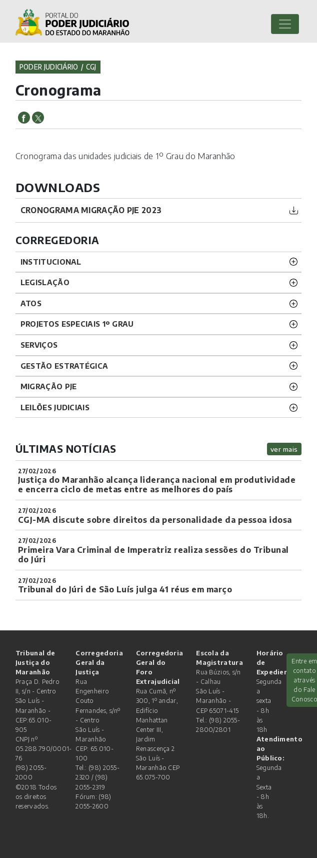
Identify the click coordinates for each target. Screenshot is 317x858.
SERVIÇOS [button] (39, 344)
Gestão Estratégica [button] (64, 365)
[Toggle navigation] (285, 24)
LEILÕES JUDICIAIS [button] (55, 407)
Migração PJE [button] (48, 386)
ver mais (284, 449)
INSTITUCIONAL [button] (51, 261)
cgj (91, 67)
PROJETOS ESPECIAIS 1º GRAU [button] (77, 323)
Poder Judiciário (49, 67)
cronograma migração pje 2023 (91, 210)
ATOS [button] (31, 303)
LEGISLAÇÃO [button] (45, 282)
